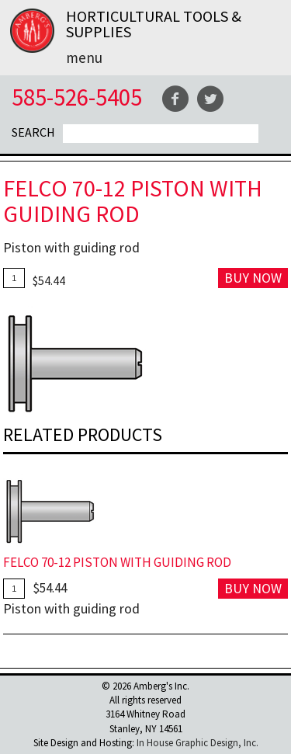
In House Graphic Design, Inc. (197, 742)
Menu (84, 57)
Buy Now (253, 278)
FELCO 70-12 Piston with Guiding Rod (117, 562)
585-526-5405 (77, 97)
